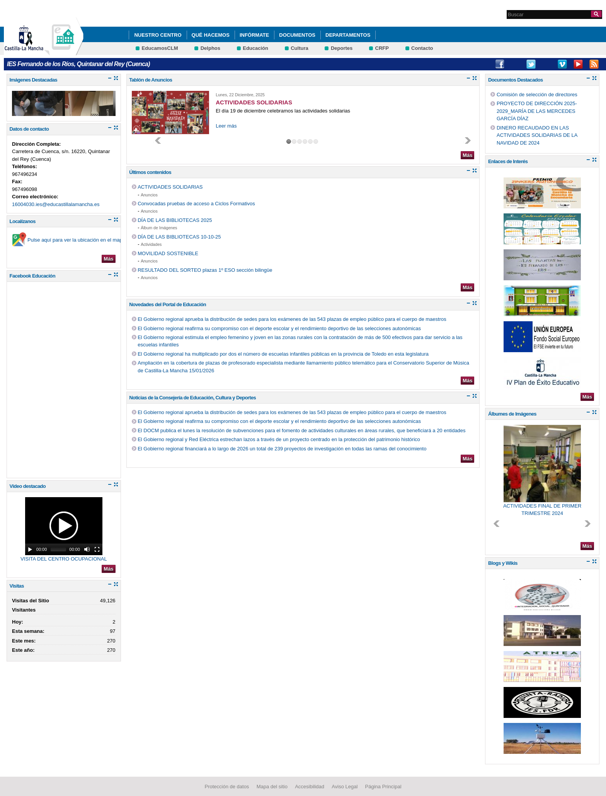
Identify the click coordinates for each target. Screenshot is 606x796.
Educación (255, 48)
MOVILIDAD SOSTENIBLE (168, 253)
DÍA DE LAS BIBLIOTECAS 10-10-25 (179, 237)
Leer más (226, 126)
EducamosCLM (160, 48)
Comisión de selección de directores (537, 94)
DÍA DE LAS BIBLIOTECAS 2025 (175, 220)
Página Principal (383, 786)
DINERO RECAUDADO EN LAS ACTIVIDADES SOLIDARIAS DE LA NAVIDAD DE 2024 (537, 135)
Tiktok (547, 64)
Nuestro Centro (157, 35)
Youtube (578, 64)
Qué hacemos (211, 35)
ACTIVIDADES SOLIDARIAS (170, 187)
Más (108, 259)
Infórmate (254, 35)
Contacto (422, 48)
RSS (594, 64)
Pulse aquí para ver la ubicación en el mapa (76, 240)
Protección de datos (226, 786)
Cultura (299, 48)
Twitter (531, 64)
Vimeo (562, 64)
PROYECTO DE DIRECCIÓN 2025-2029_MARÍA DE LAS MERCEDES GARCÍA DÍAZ (537, 111)
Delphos (210, 48)
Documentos (297, 35)
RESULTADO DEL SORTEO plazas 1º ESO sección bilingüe (205, 270)
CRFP (382, 48)
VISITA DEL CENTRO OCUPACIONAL (63, 559)
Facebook (499, 64)
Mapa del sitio (272, 786)
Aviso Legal (344, 786)
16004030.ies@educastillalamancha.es (55, 204)
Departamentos (347, 35)
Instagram (515, 64)
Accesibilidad (309, 786)
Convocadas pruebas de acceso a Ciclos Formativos (196, 203)
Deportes (341, 48)
